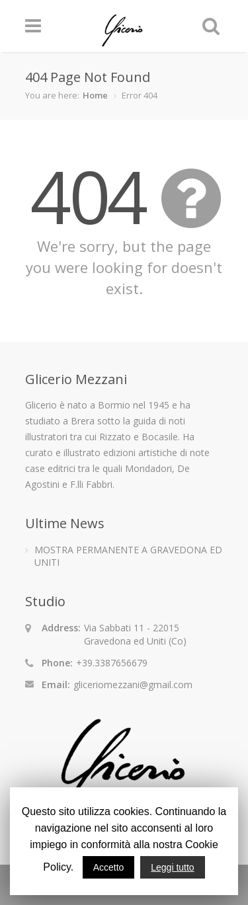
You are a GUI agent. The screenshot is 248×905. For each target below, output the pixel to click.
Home (95, 95)
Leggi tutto (172, 867)
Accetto (108, 867)
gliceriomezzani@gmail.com (132, 684)
